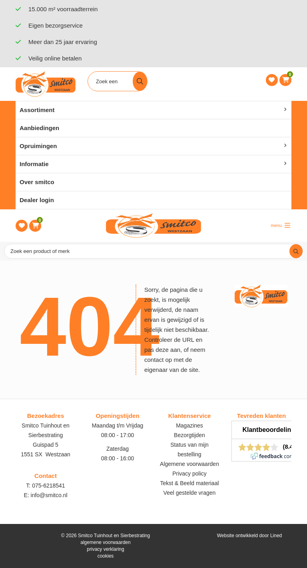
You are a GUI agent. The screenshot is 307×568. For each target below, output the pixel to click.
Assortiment (37, 109)
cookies (106, 556)
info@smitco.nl (49, 495)
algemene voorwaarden (105, 542)
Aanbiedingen (39, 127)
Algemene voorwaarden (189, 464)
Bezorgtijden (189, 435)
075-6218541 (48, 485)
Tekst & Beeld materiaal (189, 483)
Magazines (189, 425)
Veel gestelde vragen (189, 493)
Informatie (34, 164)
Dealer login (37, 200)
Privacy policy (189, 473)
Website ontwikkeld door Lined (249, 535)
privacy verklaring (105, 549)
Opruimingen (38, 146)
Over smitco (37, 182)
